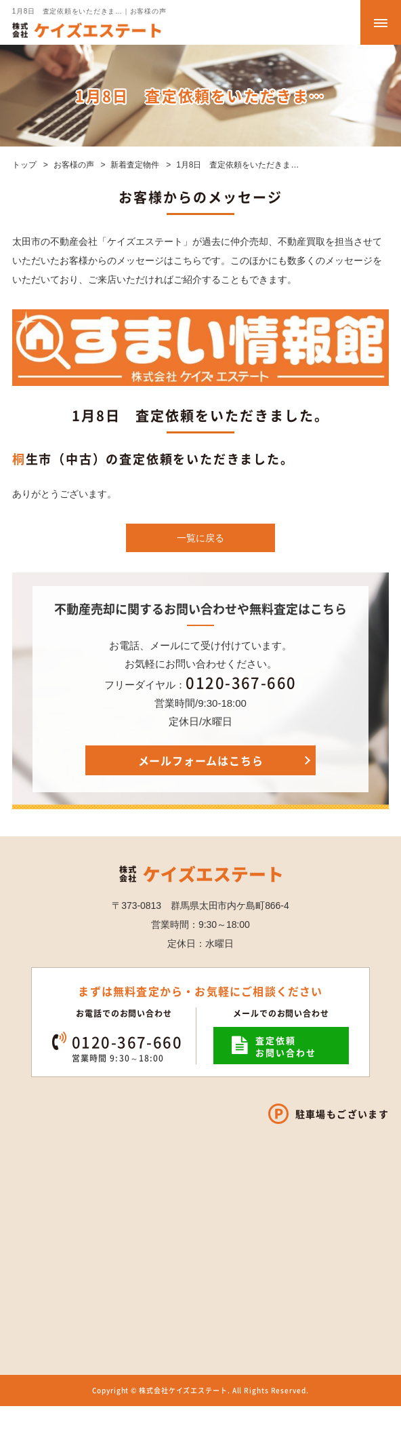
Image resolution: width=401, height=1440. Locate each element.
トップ (24, 165)
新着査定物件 (134, 165)
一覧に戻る (200, 537)
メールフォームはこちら (200, 760)
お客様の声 (74, 165)
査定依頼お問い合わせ (285, 1046)
